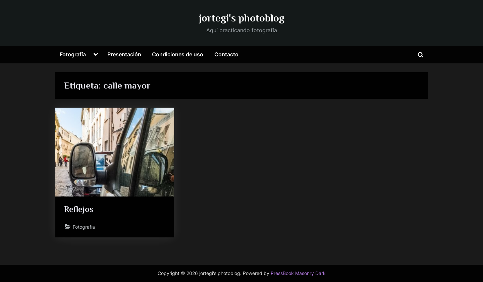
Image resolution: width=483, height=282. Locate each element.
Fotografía (73, 54)
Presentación (124, 54)
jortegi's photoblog (241, 18)
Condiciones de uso (177, 54)
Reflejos (79, 209)
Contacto (226, 54)
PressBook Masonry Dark (298, 273)
